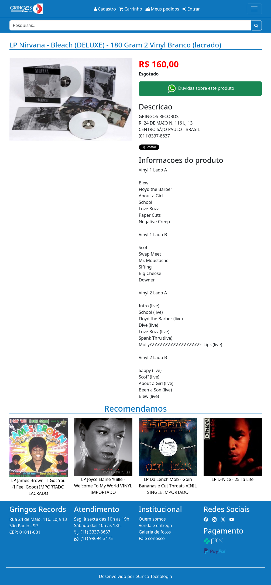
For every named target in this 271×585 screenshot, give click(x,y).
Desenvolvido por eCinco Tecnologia (135, 576)
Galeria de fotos (155, 532)
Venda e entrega (155, 525)
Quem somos (152, 519)
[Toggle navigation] (254, 9)
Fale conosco (152, 538)
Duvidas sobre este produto (200, 88)
